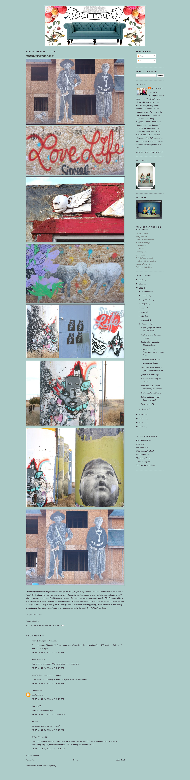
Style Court (140, 444)
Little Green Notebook (145, 451)
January (145, 409)
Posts (141, 56)
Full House (157, 88)
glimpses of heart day (150, 374)
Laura (34, 706)
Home (75, 760)
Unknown (35, 690)
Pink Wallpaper (142, 447)
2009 (141, 422)
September (146, 299)
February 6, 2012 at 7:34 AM (48, 652)
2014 (141, 280)
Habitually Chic (142, 454)
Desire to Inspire (143, 461)
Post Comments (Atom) (46, 765)
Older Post (120, 760)
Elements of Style (143, 458)
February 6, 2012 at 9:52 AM (48, 699)
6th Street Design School (146, 465)
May (143, 312)
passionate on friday (149, 363)
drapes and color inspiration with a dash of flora (152, 352)
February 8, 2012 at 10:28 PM (48, 749)
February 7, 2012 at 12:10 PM (48, 714)
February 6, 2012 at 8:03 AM (48, 668)
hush (33, 721)
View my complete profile (149, 152)
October (145, 295)
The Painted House (144, 440)
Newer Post (30, 760)
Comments (143, 61)
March (144, 320)
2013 (141, 284)
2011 (141, 414)
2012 (141, 288)
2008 (141, 426)
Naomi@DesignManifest (42, 641)
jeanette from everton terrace (43, 675)
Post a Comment (32, 755)
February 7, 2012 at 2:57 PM (48, 730)
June (143, 308)
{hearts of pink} (147, 404)
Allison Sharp (37, 737)
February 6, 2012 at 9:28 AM (48, 683)
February (145, 324)
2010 (141, 418)
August (144, 304)
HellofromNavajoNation (40, 55)
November (145, 291)
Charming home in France (152, 359)
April (143, 316)
